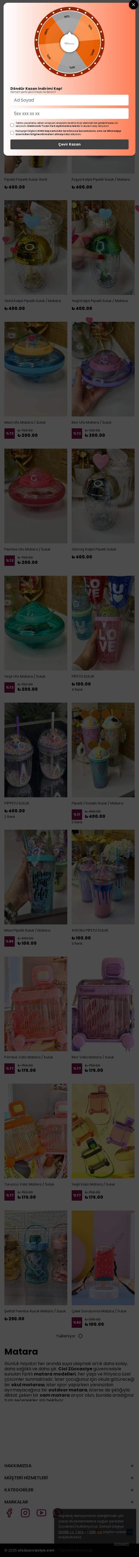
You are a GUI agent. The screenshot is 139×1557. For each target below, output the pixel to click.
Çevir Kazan (69, 144)
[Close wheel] (133, 4)
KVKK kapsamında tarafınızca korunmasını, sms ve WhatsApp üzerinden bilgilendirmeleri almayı (68, 132)
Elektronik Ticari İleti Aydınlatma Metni (53, 126)
